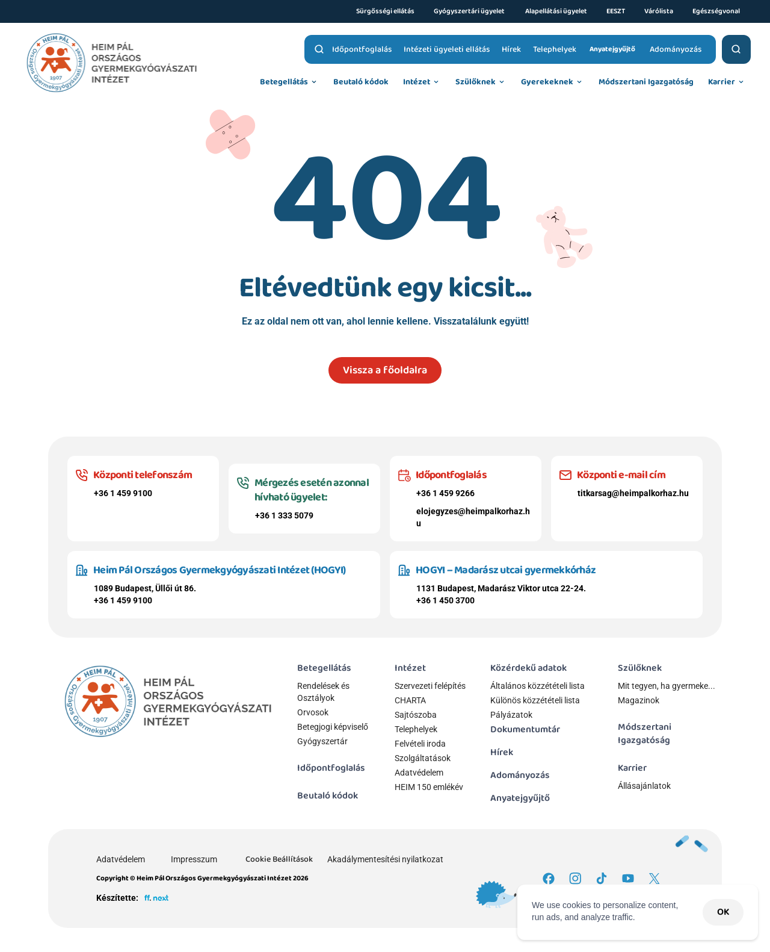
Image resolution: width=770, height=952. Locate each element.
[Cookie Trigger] (279, 859)
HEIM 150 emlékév (429, 787)
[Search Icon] (319, 49)
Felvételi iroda (420, 743)
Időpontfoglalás (331, 768)
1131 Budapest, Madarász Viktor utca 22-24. (501, 588)
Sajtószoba (416, 715)
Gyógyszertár (322, 741)
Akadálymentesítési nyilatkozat (385, 859)
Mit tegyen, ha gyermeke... (666, 686)
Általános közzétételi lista (538, 686)
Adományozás (520, 775)
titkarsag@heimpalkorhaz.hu (633, 493)
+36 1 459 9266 (445, 493)
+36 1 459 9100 (123, 493)
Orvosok (312, 712)
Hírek (501, 752)
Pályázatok (511, 715)
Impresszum (194, 859)
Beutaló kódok (327, 795)
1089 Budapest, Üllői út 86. (145, 588)
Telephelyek (416, 729)
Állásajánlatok (644, 786)
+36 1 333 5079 (284, 515)
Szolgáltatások (423, 758)
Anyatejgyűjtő (520, 798)
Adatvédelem (419, 772)
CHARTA (410, 700)
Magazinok (638, 700)
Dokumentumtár (525, 729)
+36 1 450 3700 (445, 600)
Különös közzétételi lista (535, 700)
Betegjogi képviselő (332, 727)
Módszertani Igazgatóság (645, 734)
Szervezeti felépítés (430, 686)
